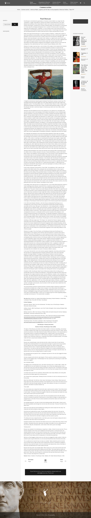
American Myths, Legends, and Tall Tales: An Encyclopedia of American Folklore (49, 9)
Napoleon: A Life (84, 53)
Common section (25, 9)
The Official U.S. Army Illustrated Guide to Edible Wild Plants (84, 68)
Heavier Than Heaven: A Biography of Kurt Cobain (84, 40)
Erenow (38, 515)
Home (18, 9)
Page (32, 460)
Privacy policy (51, 515)
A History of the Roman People (84, 82)
